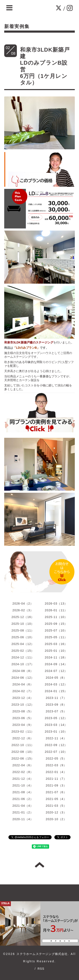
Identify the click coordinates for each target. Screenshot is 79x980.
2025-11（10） (56, 617)
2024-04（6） (22, 684)
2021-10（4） (22, 785)
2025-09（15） (56, 623)
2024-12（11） (22, 657)
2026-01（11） (56, 610)
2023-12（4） (22, 698)
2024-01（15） (56, 691)
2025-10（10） (22, 623)
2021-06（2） (22, 799)
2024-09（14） (56, 664)
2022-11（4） (56, 738)
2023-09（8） (56, 704)
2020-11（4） (22, 819)
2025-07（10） (56, 630)
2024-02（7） (22, 691)
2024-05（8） (56, 677)
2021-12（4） (22, 778)
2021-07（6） (56, 792)
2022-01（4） (56, 772)
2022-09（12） (56, 745)
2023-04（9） (22, 724)
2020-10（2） (56, 819)
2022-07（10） (56, 751)
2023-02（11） (22, 731)
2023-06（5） (22, 718)
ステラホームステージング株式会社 (42, 954)
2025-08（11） (22, 630)
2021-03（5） (56, 805)
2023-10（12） (22, 704)
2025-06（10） (22, 637)
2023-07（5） (56, 711)
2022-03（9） (56, 765)
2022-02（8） (22, 772)
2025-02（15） (22, 650)
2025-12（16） (22, 617)
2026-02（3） (22, 610)
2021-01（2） (22, 812)
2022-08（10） (22, 751)
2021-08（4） (22, 792)
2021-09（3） (56, 785)
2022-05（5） (56, 758)
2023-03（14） (56, 724)
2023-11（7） (56, 698)
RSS (40, 968)
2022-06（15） (22, 758)
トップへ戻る (39, 865)
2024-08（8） (22, 671)
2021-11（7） (56, 778)
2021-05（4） (56, 799)
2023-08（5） (22, 711)
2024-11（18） (56, 657)
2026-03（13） (56, 603)
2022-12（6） (22, 738)
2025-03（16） (56, 644)
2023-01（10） (56, 731)
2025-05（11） (56, 637)
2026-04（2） (22, 603)
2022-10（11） (22, 745)
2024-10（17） (22, 664)
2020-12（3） (56, 812)
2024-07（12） (56, 671)
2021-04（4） (22, 805)
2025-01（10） (56, 650)
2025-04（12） (22, 644)
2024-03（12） (56, 684)
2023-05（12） (56, 718)
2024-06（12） (22, 677)
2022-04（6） (22, 765)
